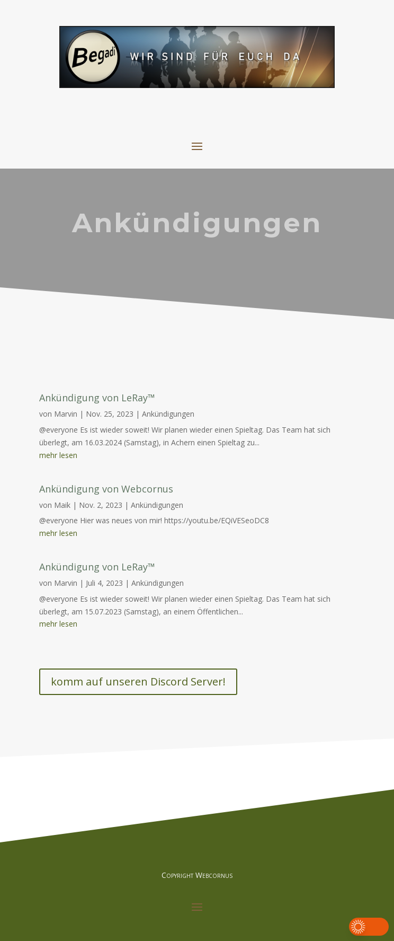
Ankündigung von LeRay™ (97, 397)
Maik (62, 505)
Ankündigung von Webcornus (106, 488)
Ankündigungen (168, 414)
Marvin (65, 414)
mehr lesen (58, 455)
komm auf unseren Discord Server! (138, 681)
